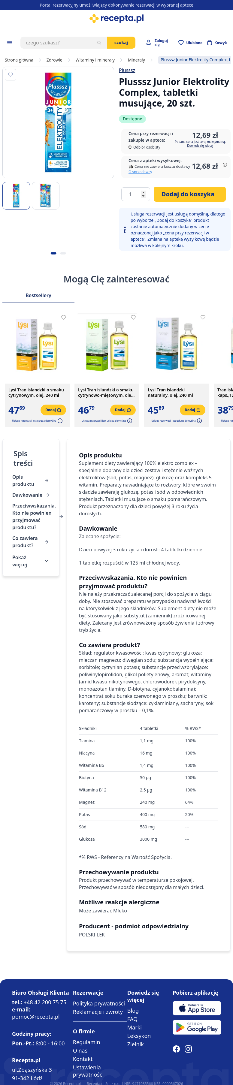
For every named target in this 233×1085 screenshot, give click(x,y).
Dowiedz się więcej (200, 145)
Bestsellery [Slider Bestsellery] (38, 295)
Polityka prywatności (99, 1003)
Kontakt (83, 1058)
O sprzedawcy (140, 171)
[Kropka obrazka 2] (63, 253)
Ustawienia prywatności (88, 1071)
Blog (133, 1010)
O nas (80, 1050)
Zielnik (135, 1044)
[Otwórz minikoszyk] (217, 43)
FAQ (132, 1019)
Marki (134, 1027)
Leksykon (139, 1035)
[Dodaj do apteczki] (10, 74)
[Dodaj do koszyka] (190, 194)
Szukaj (121, 42)
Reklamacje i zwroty (98, 1011)
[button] (59, 420)
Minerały (136, 60)
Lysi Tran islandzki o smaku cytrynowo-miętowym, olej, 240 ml (106, 392)
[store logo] (116, 18)
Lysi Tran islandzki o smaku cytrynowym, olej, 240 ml (36, 392)
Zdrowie (54, 60)
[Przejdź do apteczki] (190, 42)
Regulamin (86, 1042)
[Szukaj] (99, 43)
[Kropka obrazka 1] (53, 253)
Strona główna (19, 60)
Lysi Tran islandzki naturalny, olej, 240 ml (170, 392)
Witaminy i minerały (95, 60)
